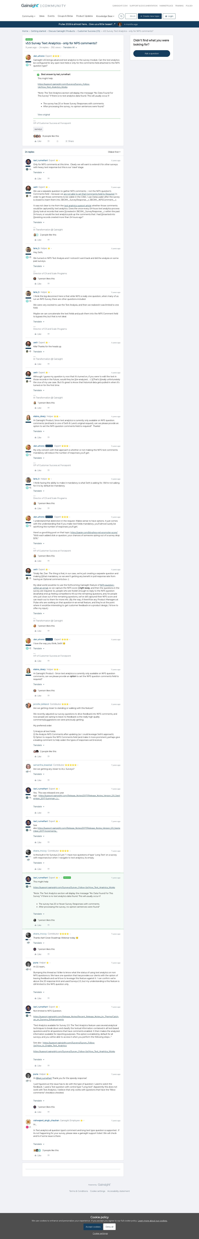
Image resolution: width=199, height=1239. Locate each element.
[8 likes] (46, 136)
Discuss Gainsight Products (62, 31)
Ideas (41, 16)
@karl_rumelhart (44, 1078)
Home (25, 31)
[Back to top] (193, 1187)
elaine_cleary (39, 416)
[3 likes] (46, 1150)
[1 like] (44, 278)
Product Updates (84, 16)
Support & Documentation (143, 6)
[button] (131, 16)
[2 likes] (44, 234)
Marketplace (166, 6)
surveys (38, 129)
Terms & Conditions (78, 1191)
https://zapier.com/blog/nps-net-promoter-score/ (93, 532)
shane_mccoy (40, 851)
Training (179, 6)
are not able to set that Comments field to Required (89, 194)
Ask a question (152, 53)
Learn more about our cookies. (152, 1221)
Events (51, 16)
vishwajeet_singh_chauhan (46, 1120)
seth (35, 187)
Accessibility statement (118, 1191)
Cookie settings (97, 1191)
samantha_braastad (42, 765)
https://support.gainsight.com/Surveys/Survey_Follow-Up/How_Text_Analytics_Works (74, 887)
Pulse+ (189, 6)
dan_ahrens (38, 56)
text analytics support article (77, 205)
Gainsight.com (119, 6)
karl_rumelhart (40, 160)
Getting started (38, 31)
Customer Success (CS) (89, 31)
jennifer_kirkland (41, 704)
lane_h (36, 248)
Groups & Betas (65, 16)
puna (35, 962)
